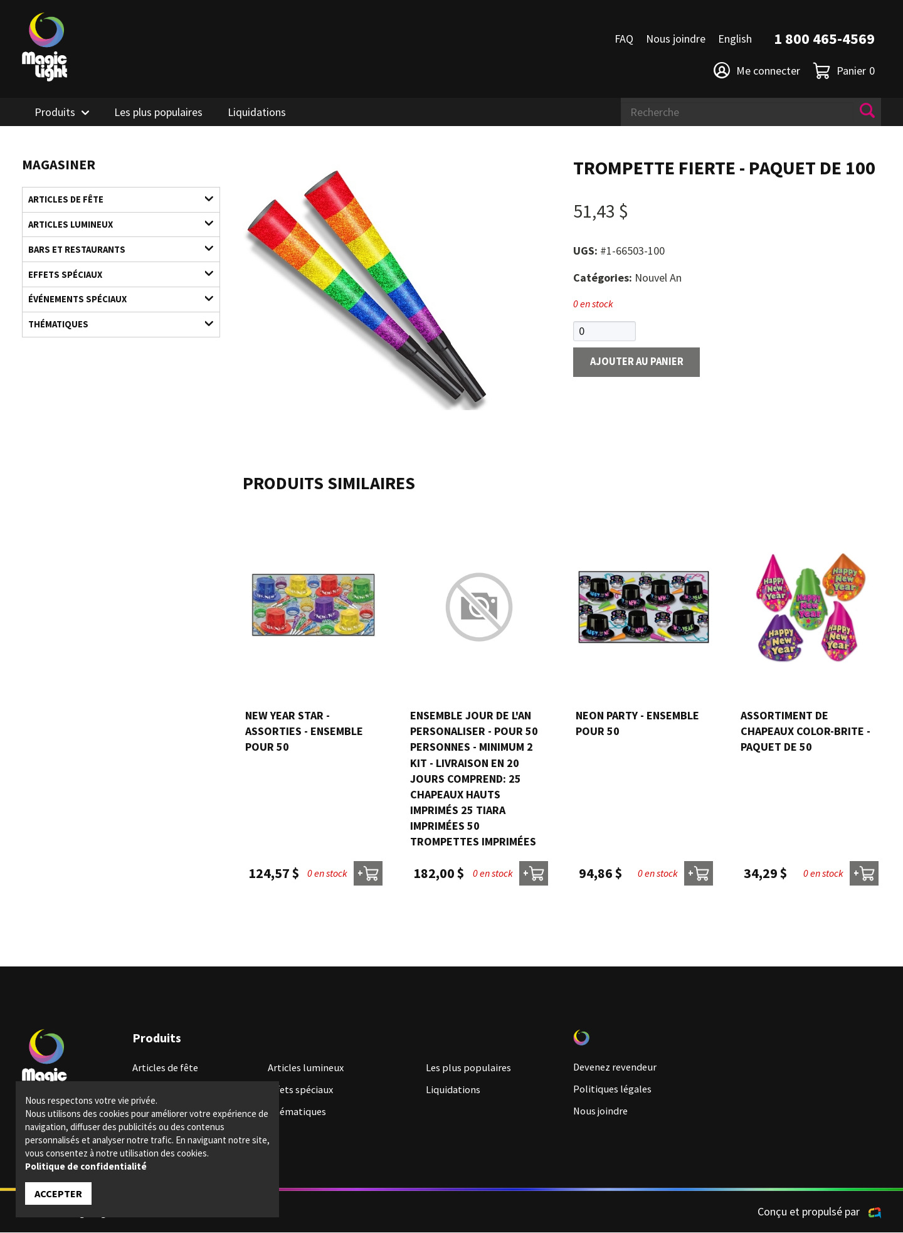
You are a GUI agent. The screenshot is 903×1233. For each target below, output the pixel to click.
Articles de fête (113, 200)
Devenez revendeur (617, 1068)
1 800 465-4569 (824, 38)
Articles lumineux (113, 227)
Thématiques (113, 336)
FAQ (624, 38)
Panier (844, 70)
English (735, 38)
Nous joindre (675, 38)
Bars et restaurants (113, 254)
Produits (54, 112)
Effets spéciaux (113, 282)
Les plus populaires (158, 112)
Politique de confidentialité (86, 1165)
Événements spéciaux (113, 309)
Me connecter (757, 70)
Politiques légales (615, 1089)
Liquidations (257, 112)
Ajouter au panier (642, 363)
